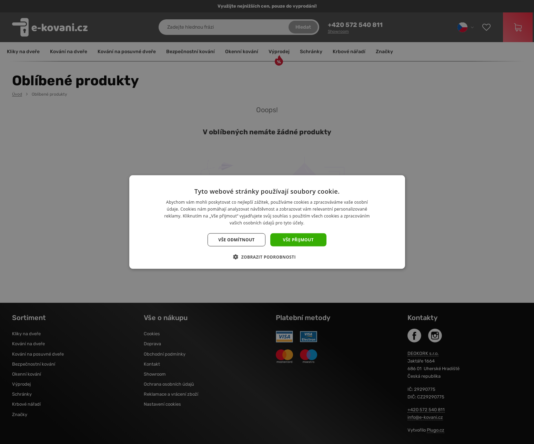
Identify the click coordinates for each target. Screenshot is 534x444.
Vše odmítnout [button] (236, 239)
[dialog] (267, 222)
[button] (267, 256)
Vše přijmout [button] (298, 239)
